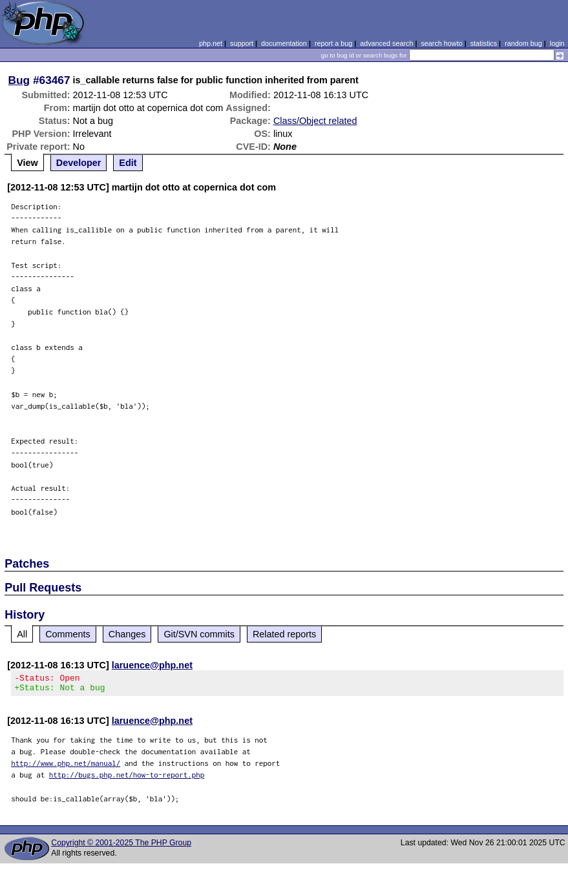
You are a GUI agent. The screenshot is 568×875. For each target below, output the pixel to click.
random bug (523, 43)
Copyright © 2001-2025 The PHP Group (121, 846)
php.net (210, 43)
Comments (67, 634)
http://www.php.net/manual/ (65, 767)
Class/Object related (315, 121)
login (557, 43)
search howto (441, 43)
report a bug (333, 43)
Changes (127, 634)
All (22, 634)
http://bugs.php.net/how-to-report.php (127, 778)
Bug (19, 80)
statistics (483, 43)
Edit (127, 163)
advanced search (386, 43)
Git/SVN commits (199, 634)
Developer (78, 163)
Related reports (284, 634)
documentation (284, 43)
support (241, 43)
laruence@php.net (152, 665)
